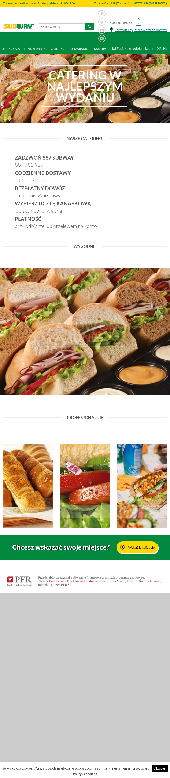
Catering (58, 48)
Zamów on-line (35, 48)
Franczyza (11, 48)
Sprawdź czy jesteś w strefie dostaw (141, 30)
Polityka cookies (85, 773)
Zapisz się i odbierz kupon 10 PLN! (139, 48)
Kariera (100, 48)
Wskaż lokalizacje (137, 547)
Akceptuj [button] (159, 768)
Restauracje (78, 48)
